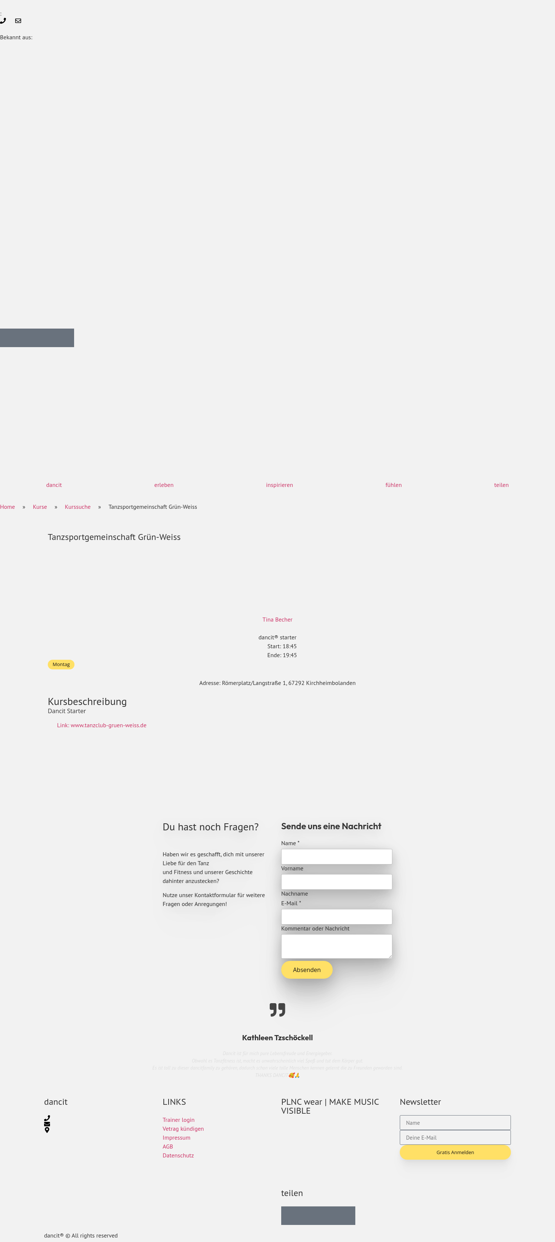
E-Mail (291, 903)
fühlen (393, 484)
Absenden (307, 970)
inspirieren (279, 484)
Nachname (294, 893)
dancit (54, 484)
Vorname (292, 868)
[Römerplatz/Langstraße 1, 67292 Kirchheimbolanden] (277, 775)
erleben (164, 484)
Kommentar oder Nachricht (315, 928)
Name (290, 843)
